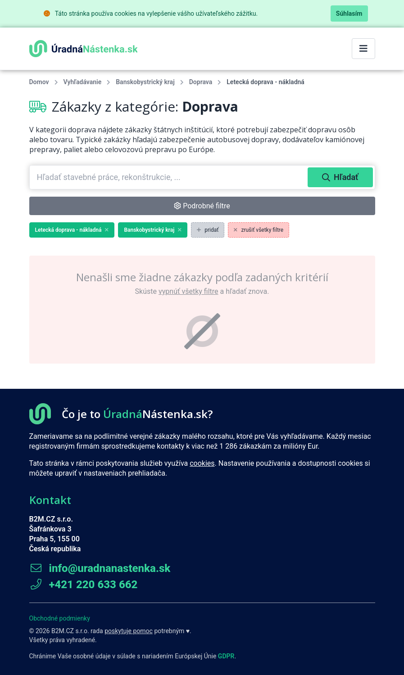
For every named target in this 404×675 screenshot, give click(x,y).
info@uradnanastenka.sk (100, 568)
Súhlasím (349, 13)
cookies (202, 463)
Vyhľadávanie (83, 82)
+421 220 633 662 (83, 584)
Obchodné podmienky (59, 618)
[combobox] (170, 177)
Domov (39, 82)
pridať (207, 230)
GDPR (226, 656)
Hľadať (340, 177)
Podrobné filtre (202, 206)
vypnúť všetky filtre (188, 291)
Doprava (201, 82)
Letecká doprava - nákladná (72, 230)
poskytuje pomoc (128, 630)
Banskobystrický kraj (145, 82)
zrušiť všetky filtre (258, 230)
